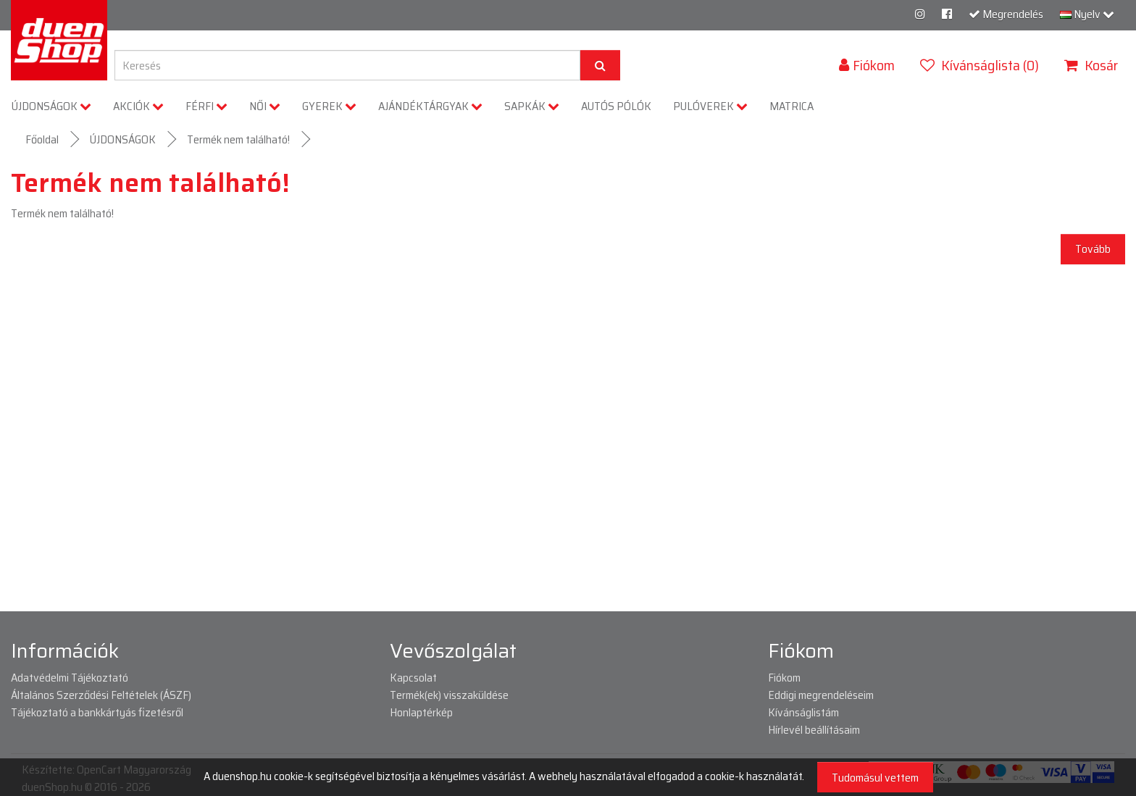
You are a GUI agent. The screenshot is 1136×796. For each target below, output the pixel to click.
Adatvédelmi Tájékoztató (69, 678)
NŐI (264, 106)
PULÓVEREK (710, 106)
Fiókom (784, 678)
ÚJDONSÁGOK (51, 106)
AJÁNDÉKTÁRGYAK (430, 106)
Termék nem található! (238, 139)
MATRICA (791, 106)
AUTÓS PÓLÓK (616, 106)
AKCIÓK (138, 106)
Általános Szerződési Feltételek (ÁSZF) (101, 695)
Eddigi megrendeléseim (821, 695)
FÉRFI (206, 106)
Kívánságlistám (803, 712)
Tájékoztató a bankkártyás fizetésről (97, 712)
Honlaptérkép (421, 712)
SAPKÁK (531, 106)
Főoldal (42, 139)
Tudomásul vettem (875, 777)
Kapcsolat (413, 678)
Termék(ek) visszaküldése (449, 695)
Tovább (1093, 249)
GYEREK (329, 106)
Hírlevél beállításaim (814, 730)
